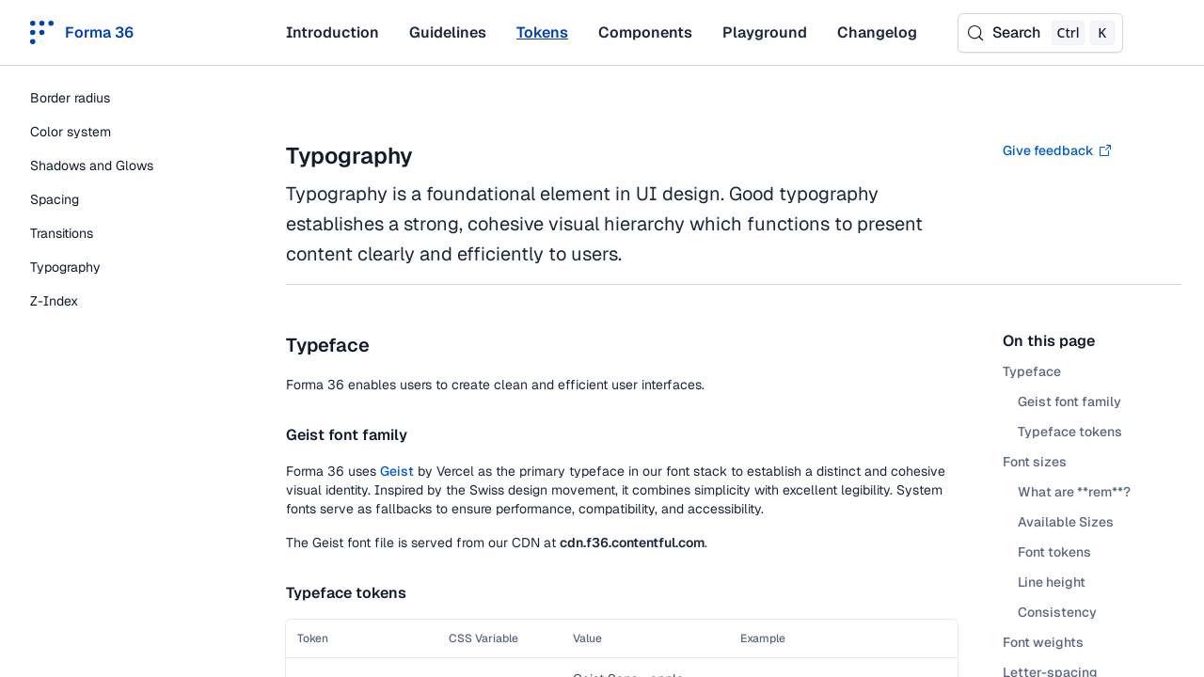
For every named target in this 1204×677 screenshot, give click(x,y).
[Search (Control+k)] (1040, 33)
